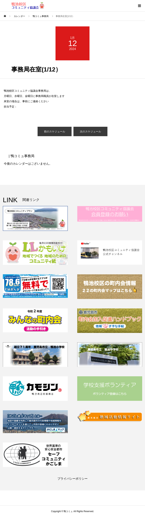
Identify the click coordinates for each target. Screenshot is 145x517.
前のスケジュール (54, 131)
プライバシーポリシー (72, 478)
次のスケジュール (90, 131)
